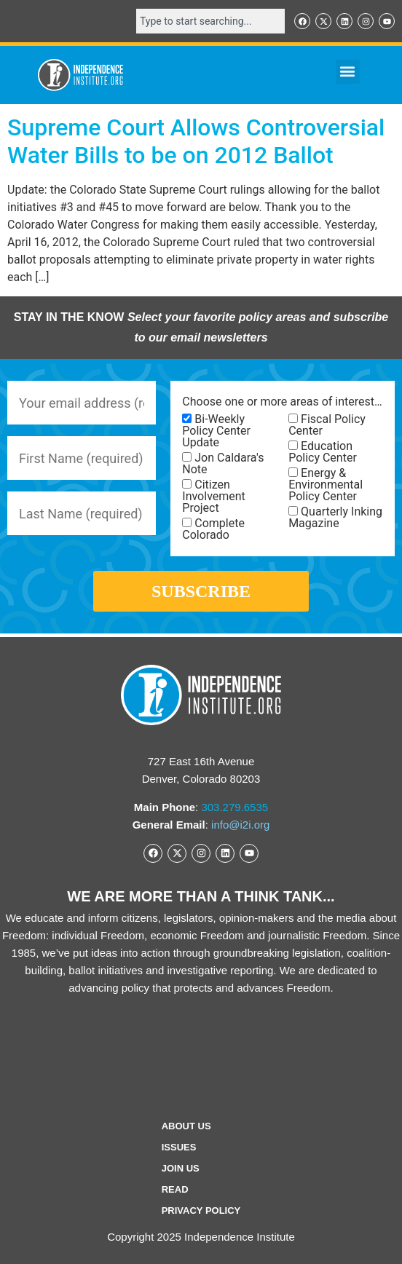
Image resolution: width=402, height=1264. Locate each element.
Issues (179, 1147)
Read (175, 1189)
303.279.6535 (234, 807)
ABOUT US (186, 1126)
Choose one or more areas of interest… (282, 402)
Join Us (181, 1168)
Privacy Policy (201, 1210)
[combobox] (210, 21)
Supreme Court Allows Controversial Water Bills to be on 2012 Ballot (196, 141)
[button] (348, 72)
